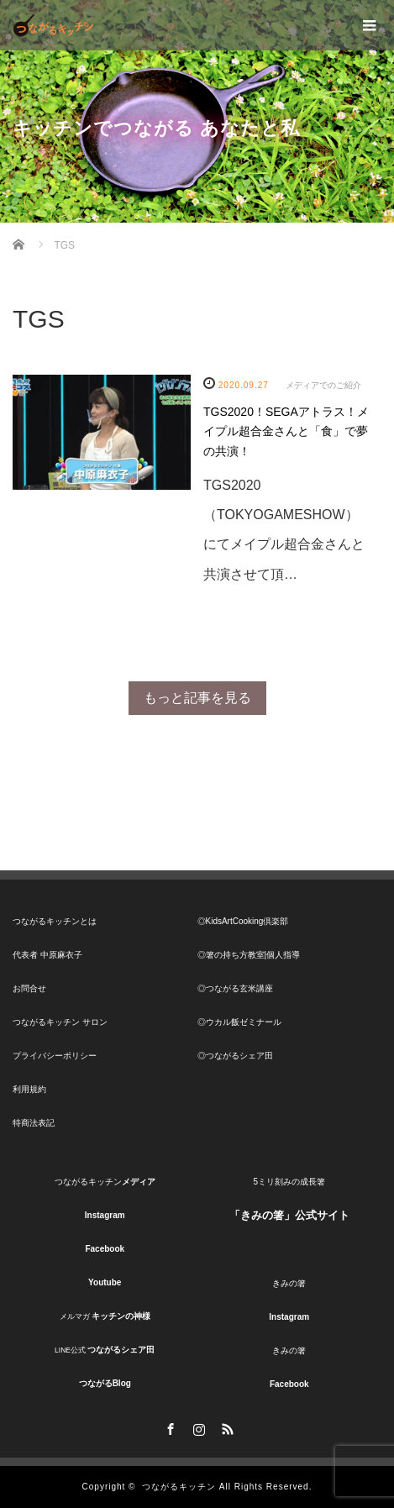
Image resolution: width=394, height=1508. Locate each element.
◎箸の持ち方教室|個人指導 (249, 954)
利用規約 (29, 1089)
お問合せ (29, 988)
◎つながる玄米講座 (235, 988)
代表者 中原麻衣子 (47, 954)
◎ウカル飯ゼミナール (239, 1022)
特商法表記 (34, 1122)
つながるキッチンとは (55, 921)
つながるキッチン (179, 1486)
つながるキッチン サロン (60, 1022)
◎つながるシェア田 (235, 1055)
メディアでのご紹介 (323, 385)
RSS (226, 1426)
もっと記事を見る (197, 698)
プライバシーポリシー (55, 1055)
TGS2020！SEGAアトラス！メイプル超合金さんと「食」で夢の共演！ (286, 432)
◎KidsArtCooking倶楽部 (243, 921)
